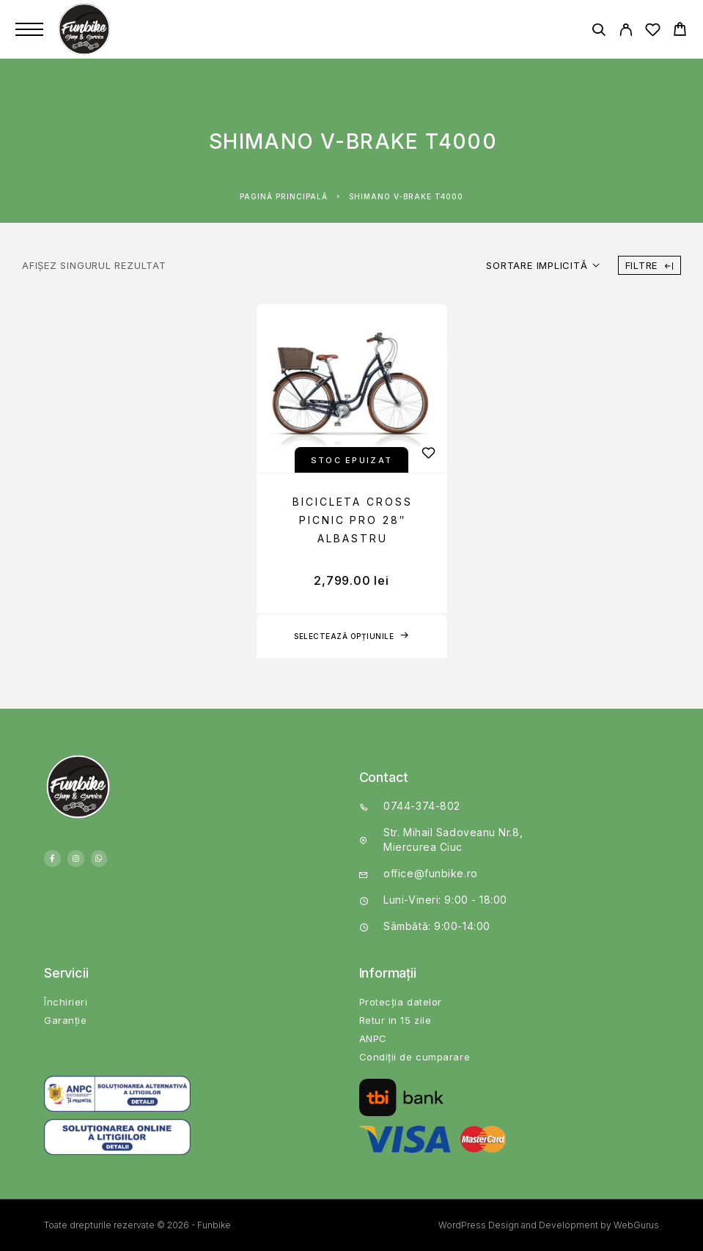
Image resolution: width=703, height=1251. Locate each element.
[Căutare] (598, 32)
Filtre (649, 265)
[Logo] (86, 29)
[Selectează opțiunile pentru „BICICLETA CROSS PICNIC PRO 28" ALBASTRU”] (352, 636)
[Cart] (680, 31)
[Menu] (29, 29)
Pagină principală (284, 196)
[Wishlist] (652, 32)
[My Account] (625, 32)
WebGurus (636, 1224)
